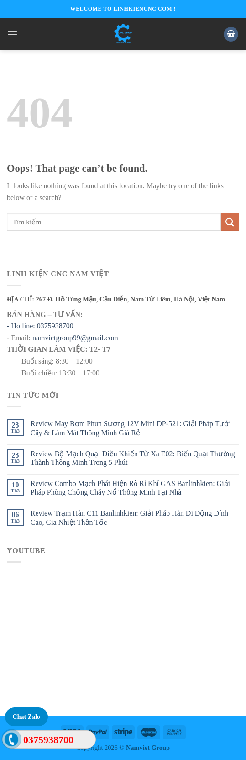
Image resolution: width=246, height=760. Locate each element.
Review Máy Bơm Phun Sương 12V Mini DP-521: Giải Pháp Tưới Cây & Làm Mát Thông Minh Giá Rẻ (131, 428)
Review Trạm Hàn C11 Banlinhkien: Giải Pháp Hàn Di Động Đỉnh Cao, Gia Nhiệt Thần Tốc (129, 517)
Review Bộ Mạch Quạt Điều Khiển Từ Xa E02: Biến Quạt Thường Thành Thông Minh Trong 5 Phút (133, 458)
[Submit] (230, 222)
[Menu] (12, 34)
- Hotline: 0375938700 (40, 326)
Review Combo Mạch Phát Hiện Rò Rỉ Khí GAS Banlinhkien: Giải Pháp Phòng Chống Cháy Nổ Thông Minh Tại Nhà (130, 488)
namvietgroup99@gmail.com (75, 338)
